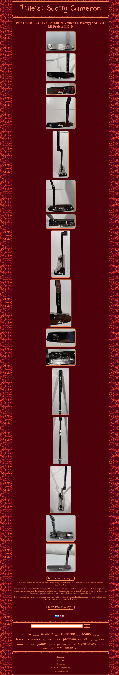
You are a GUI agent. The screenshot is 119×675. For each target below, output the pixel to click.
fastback (45, 648)
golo (58, 645)
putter (41, 643)
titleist (83, 639)
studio (26, 634)
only (76, 648)
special (52, 644)
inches (96, 635)
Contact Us (60, 664)
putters (101, 644)
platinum (36, 640)
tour (32, 644)
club (91, 640)
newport (47, 634)
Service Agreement (60, 671)
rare (78, 635)
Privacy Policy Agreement (60, 667)
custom (36, 635)
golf (83, 644)
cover (57, 635)
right (70, 645)
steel (76, 644)
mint (96, 640)
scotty (86, 634)
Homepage (60, 657)
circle (102, 639)
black (26, 645)
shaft (44, 640)
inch (58, 639)
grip (52, 648)
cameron (68, 634)
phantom (69, 639)
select (92, 644)
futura (59, 647)
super (50, 639)
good (64, 645)
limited (20, 645)
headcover (22, 639)
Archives (60, 660)
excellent (69, 648)
